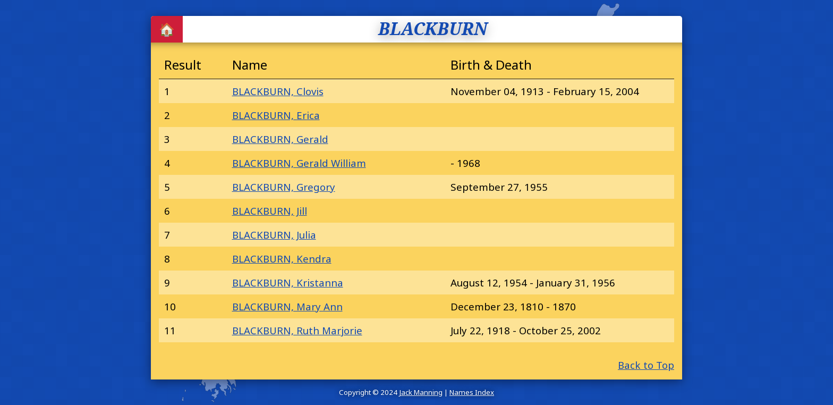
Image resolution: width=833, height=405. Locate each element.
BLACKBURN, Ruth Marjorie (297, 330)
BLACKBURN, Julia (274, 234)
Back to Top (646, 365)
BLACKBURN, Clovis (278, 91)
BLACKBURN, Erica (276, 115)
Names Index (471, 392)
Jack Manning (421, 392)
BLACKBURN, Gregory (283, 186)
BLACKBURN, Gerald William (299, 163)
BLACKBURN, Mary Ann (287, 306)
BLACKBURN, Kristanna (287, 282)
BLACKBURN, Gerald (280, 139)
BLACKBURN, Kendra (282, 258)
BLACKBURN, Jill (269, 210)
